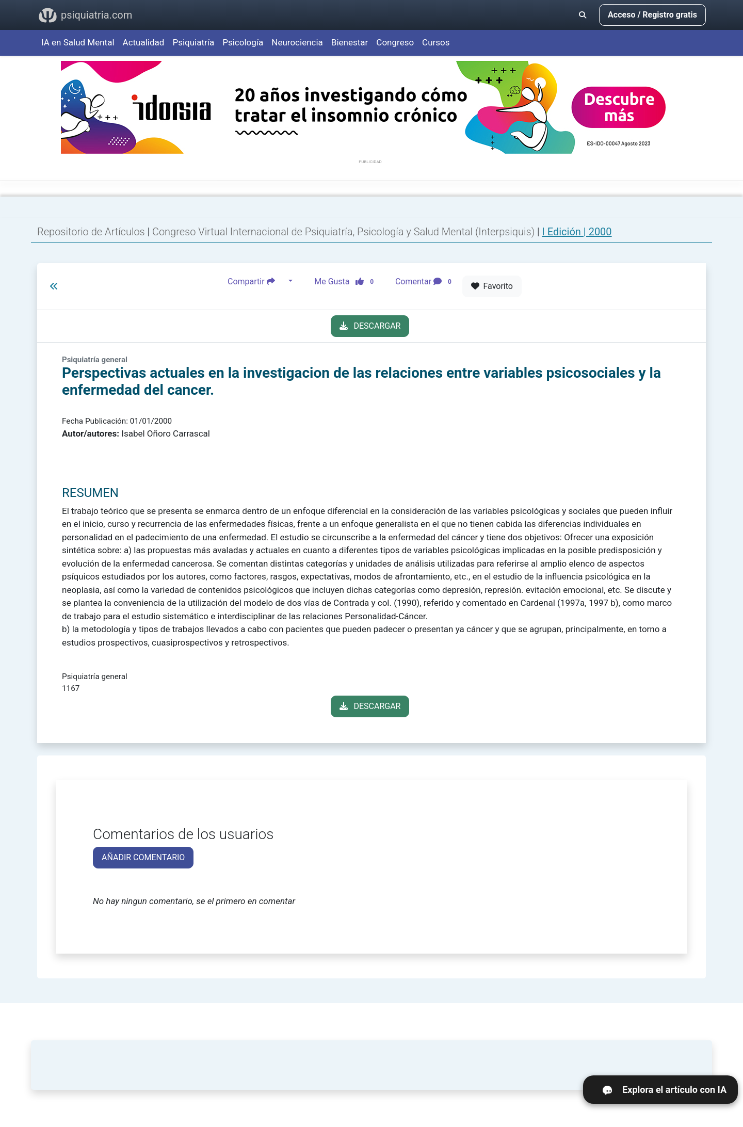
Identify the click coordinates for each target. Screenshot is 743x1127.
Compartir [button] (257, 281)
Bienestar (349, 42)
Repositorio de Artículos (91, 232)
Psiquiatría (193, 42)
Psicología (242, 42)
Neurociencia (297, 42)
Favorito (492, 286)
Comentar (425, 281)
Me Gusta (347, 281)
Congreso (395, 42)
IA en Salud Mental (78, 42)
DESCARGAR (370, 326)
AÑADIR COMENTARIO (143, 857)
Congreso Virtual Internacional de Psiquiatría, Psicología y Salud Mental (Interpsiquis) (344, 232)
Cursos (435, 42)
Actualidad (144, 42)
